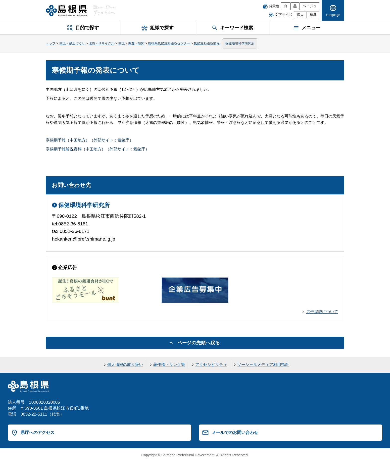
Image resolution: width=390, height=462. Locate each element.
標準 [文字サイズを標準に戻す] (313, 15)
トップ (50, 43)
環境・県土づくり (72, 43)
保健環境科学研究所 (239, 43)
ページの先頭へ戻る (198, 342)
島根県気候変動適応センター (169, 43)
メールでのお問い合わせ (235, 432)
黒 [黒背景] (295, 6)
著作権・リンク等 (169, 364)
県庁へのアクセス (37, 432)
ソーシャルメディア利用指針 (263, 364)
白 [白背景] (285, 6)
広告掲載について (322, 312)
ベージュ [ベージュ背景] (310, 6)
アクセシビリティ (211, 364)
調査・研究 (136, 43)
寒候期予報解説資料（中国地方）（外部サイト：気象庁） (97, 149)
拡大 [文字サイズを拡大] (300, 15)
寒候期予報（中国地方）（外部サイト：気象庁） (89, 140)
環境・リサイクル (101, 43)
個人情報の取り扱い (125, 364)
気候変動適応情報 (207, 43)
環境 (121, 43)
